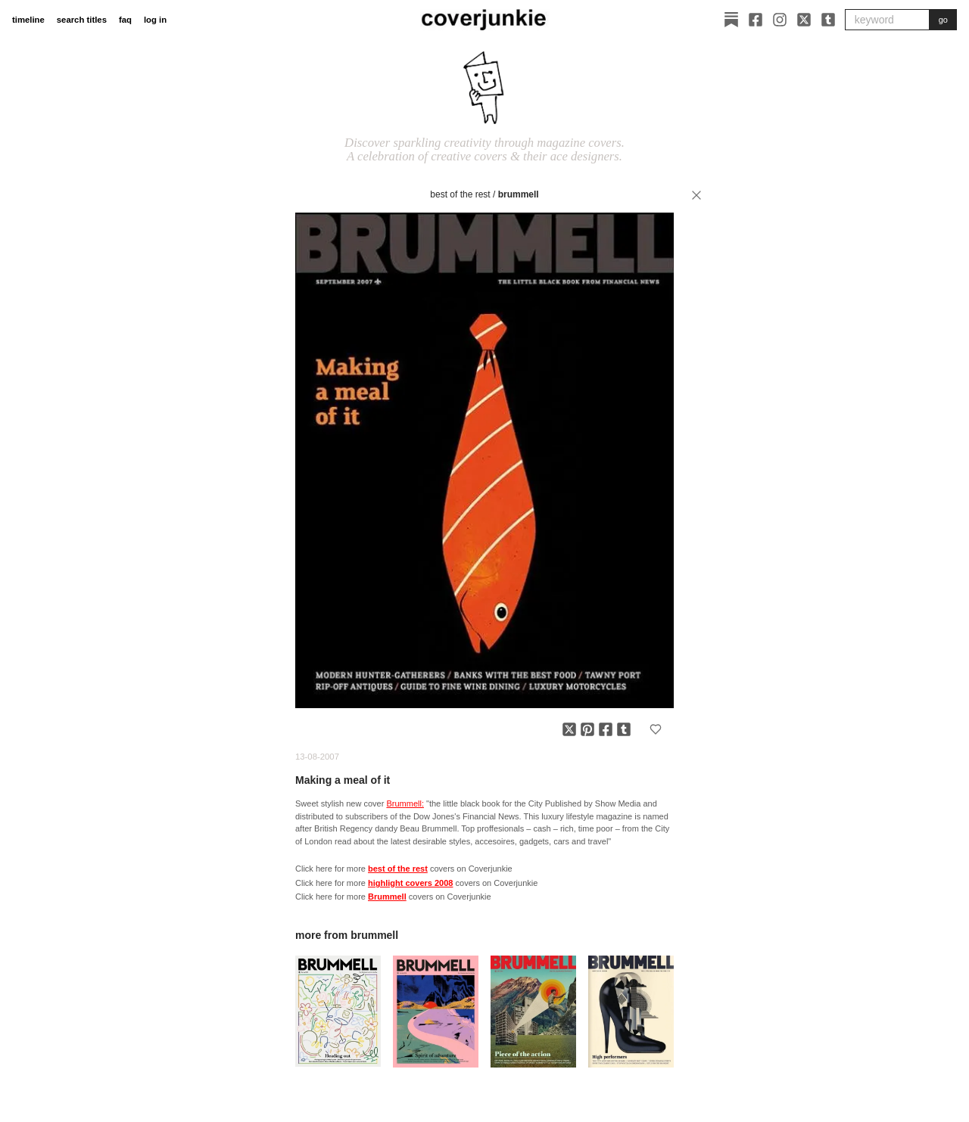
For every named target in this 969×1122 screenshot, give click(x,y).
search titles (82, 19)
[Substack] (731, 19)
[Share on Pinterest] (587, 729)
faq (125, 19)
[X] (804, 19)
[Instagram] (779, 19)
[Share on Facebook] (605, 729)
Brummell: (405, 803)
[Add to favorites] (655, 729)
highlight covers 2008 (410, 882)
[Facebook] (755, 19)
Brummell (518, 194)
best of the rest (460, 194)
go (943, 19)
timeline (28, 19)
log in (155, 19)
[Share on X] (569, 729)
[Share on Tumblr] (623, 729)
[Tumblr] (828, 19)
